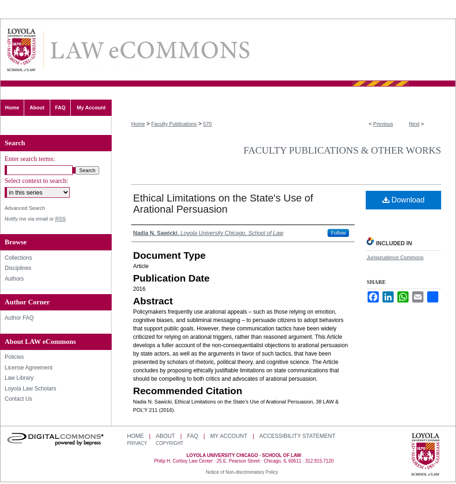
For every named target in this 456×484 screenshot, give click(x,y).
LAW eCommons (149, 50)
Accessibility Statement (297, 436)
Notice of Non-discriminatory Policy (242, 472)
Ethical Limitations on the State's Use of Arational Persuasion (223, 203)
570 (207, 124)
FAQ (192, 436)
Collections (18, 258)
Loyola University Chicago (425, 455)
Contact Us (18, 399)
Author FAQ (19, 318)
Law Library (19, 378)
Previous (383, 124)
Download (403, 200)
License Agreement (29, 367)
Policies (14, 357)
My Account (229, 436)
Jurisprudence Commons (395, 257)
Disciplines (18, 268)
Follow (338, 232)
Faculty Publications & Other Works (342, 150)
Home (138, 124)
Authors (14, 279)
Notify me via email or (35, 219)
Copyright (169, 443)
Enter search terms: (30, 158)
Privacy (137, 443)
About (165, 436)
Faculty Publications (174, 124)
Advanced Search (25, 208)
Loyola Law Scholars (30, 388)
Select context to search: (36, 180)
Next (414, 124)
